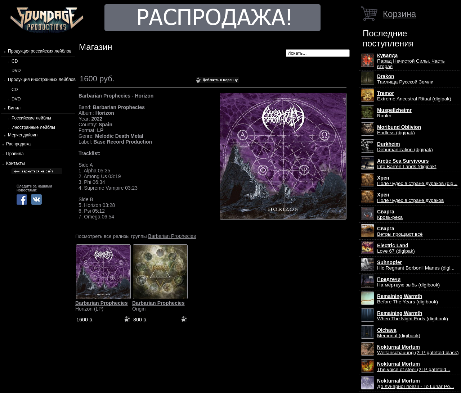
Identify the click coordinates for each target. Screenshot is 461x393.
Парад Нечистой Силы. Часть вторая (411, 61)
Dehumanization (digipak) (405, 146)
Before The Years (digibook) (407, 299)
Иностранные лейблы (33, 127)
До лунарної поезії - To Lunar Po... (415, 383)
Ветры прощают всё (400, 231)
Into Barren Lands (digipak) (407, 163)
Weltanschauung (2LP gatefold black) (418, 349)
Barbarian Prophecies (172, 236)
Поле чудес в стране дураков (410, 197)
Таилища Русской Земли (405, 79)
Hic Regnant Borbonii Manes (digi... (416, 265)
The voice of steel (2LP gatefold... (413, 366)
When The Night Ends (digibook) (412, 316)
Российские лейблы (31, 118)
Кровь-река (390, 214)
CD (15, 61)
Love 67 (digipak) (396, 248)
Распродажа (18, 143)
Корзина (399, 14)
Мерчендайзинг (23, 134)
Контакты (15, 163)
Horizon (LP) (101, 306)
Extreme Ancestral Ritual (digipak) (414, 96)
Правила (15, 153)
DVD (16, 70)
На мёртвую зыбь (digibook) (408, 282)
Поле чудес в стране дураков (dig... (417, 180)
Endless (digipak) (399, 130)
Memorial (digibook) (398, 333)
